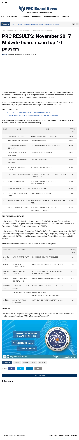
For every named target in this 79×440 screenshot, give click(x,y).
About (56, 435)
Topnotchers (24, 16)
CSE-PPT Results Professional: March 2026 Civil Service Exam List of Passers (35, 24)
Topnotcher (10, 30)
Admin (4, 54)
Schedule (65, 16)
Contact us (73, 435)
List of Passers (11, 16)
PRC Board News (19, 435)
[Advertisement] (39, 74)
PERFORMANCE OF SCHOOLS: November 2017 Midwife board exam (32, 116)
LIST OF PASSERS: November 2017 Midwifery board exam (28, 113)
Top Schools (36, 16)
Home (3, 30)
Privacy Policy (64, 435)
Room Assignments (51, 16)
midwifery (17, 362)
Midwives (25, 362)
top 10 (33, 362)
